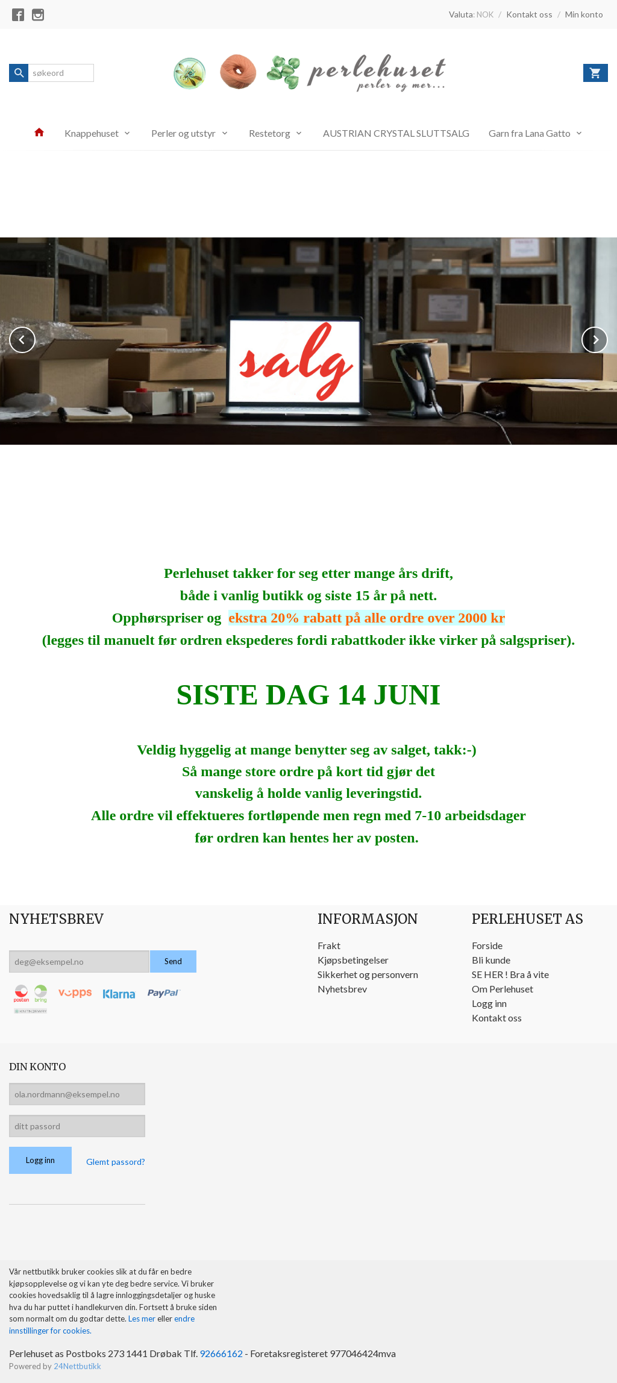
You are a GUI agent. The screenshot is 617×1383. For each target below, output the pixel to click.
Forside (487, 943)
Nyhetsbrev (342, 987)
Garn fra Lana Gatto (530, 133)
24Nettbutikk (77, 1364)
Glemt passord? (115, 1160)
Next (607, 337)
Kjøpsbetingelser (353, 958)
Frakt (329, 943)
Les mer (142, 1317)
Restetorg (269, 133)
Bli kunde (491, 958)
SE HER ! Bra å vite (510, 972)
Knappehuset (91, 133)
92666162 (221, 1351)
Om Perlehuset (502, 987)
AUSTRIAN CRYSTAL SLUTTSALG (396, 133)
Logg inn (489, 1001)
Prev (35, 337)
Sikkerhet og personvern (368, 972)
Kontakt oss (497, 1015)
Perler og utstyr (183, 133)
